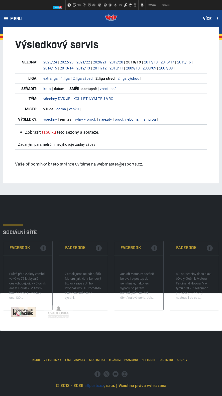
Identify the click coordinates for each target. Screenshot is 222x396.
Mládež (115, 373)
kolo (47, 88)
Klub (36, 373)
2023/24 (50, 61)
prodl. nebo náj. (128, 119)
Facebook (20, 269)
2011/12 (99, 67)
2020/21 (99, 61)
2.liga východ (128, 78)
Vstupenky (52, 373)
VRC (109, 98)
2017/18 (151, 61)
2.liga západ (82, 78)
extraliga (50, 78)
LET (84, 98)
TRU (101, 98)
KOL (76, 98)
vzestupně (108, 88)
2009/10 (133, 67)
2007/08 (166, 67)
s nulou (150, 119)
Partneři (166, 373)
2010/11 (116, 67)
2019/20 (116, 61)
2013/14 (66, 67)
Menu (16, 19)
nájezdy (105, 119)
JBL (69, 98)
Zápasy (79, 373)
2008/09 (149, 67)
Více (207, 19)
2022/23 (66, 61)
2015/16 (184, 61)
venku (74, 108)
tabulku (49, 132)
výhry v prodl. (85, 119)
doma (61, 108)
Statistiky (97, 373)
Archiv (182, 373)
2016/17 (167, 61)
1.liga (65, 78)
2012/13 (83, 67)
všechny (50, 98)
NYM (93, 98)
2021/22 (83, 61)
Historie (148, 373)
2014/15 (50, 67)
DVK (61, 98)
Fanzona (131, 373)
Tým (68, 373)
